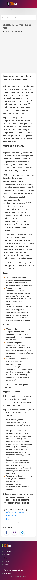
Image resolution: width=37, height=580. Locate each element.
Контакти (7, 573)
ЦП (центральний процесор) (16, 512)
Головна (3, 10)
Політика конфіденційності (14, 570)
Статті (6, 558)
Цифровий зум (11, 516)
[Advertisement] (18, 53)
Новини (7, 554)
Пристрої (7, 551)
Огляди (6, 561)
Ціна (7, 519)
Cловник (13, 10)
